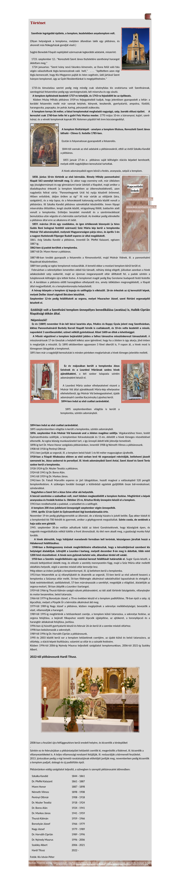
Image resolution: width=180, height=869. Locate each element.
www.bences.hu (135, 210)
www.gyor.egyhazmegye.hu (141, 207)
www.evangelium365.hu (139, 199)
